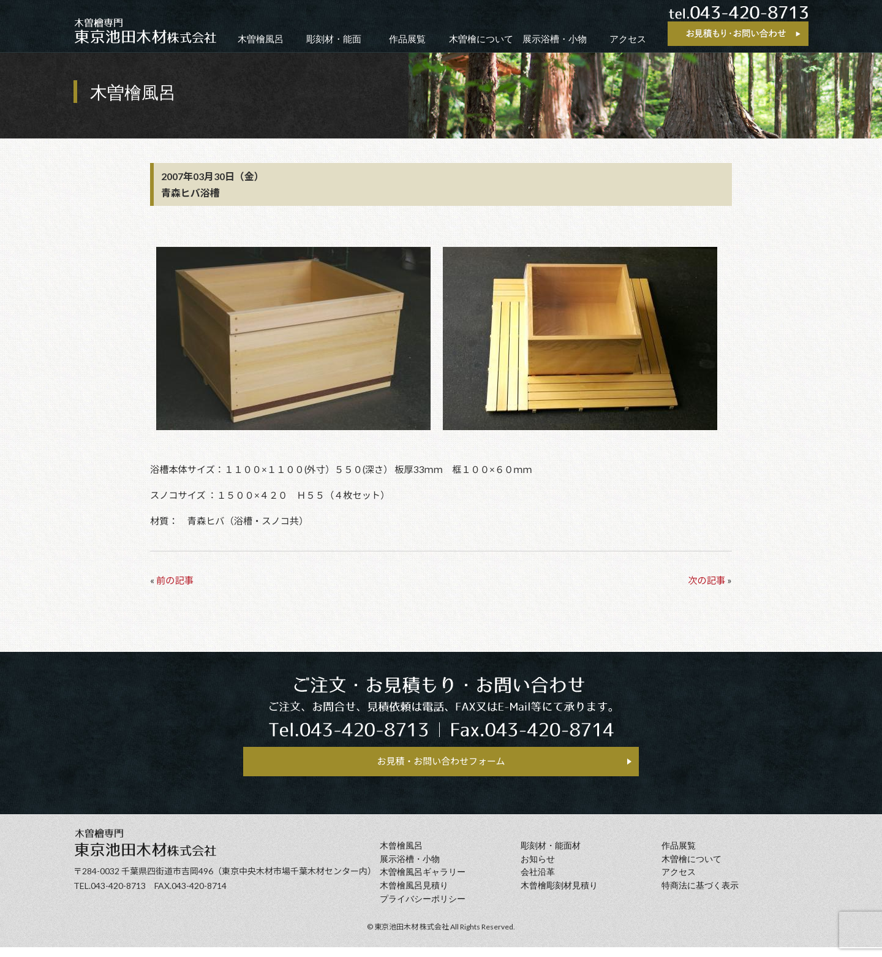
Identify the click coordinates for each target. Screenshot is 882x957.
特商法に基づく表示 (700, 895)
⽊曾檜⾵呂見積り (414, 895)
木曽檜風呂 (261, 39)
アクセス (627, 39)
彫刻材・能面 (333, 39)
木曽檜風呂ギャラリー (423, 882)
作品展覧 (407, 39)
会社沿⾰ (538, 882)
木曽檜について (481, 39)
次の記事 (706, 580)
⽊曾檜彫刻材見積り (559, 895)
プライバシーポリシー (423, 908)
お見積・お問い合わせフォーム (441, 765)
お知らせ (538, 869)
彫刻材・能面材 (551, 855)
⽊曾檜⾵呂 (401, 855)
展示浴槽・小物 (554, 39)
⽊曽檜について (692, 869)
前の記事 (175, 580)
